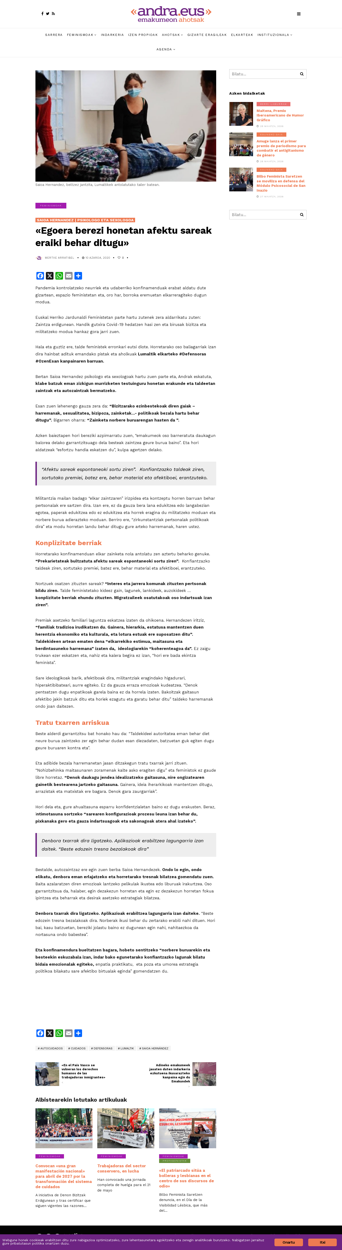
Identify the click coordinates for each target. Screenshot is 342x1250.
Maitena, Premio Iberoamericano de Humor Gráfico (280, 115)
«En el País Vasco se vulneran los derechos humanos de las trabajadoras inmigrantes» (85, 1073)
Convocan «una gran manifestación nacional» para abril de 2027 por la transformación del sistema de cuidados (62, 1175)
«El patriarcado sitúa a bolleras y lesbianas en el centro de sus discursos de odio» (185, 1177)
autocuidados (51, 1048)
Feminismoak (80, 35)
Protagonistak (175, 1160)
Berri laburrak (273, 104)
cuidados (78, 1048)
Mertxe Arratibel (59, 257)
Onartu (289, 1242)
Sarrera (54, 35)
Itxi (322, 1242)
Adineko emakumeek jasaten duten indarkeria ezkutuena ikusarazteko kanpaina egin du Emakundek (167, 1075)
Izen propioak (143, 35)
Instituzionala (273, 35)
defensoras (103, 1048)
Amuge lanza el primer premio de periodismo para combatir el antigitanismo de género (281, 148)
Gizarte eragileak (207, 35)
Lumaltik (127, 1048)
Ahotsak (171, 35)
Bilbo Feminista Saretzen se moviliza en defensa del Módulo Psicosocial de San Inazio (281, 183)
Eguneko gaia (271, 134)
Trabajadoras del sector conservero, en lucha (121, 1168)
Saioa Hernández (155, 1048)
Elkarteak (242, 35)
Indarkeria (112, 35)
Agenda (164, 49)
